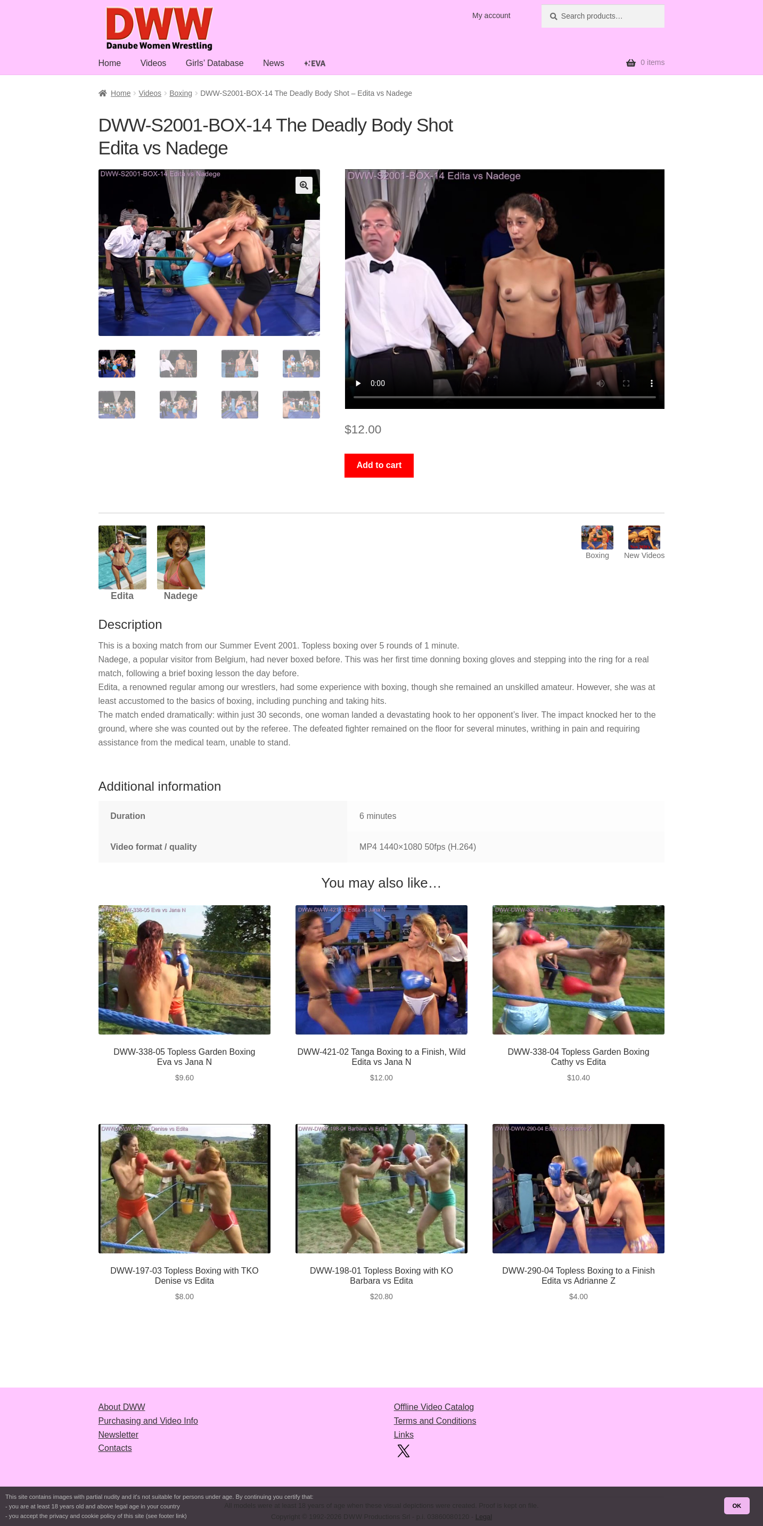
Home (110, 63)
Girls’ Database (215, 63)
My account (491, 15)
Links (404, 1434)
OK (736, 1506)
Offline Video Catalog (434, 1407)
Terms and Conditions (435, 1420)
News (273, 63)
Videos (154, 63)
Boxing (180, 93)
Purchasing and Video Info (148, 1420)
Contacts (115, 1448)
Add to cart (379, 465)
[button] (304, 185)
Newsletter (119, 1434)
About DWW (122, 1407)
